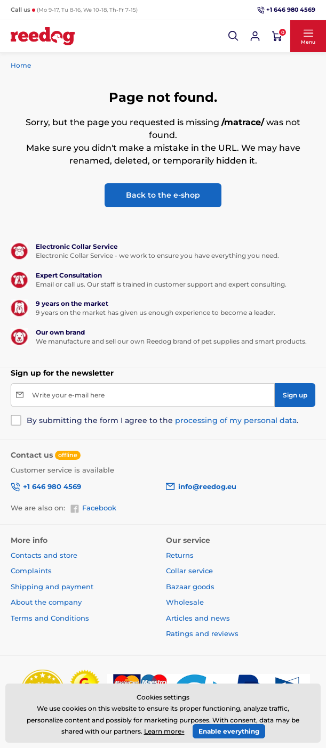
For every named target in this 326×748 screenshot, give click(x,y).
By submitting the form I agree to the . (162, 420)
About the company (46, 602)
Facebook (93, 508)
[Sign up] (295, 395)
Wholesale (185, 602)
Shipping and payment (52, 586)
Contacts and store (44, 555)
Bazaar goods (190, 586)
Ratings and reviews (202, 633)
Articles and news (198, 618)
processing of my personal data (236, 420)
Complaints (31, 570)
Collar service (189, 570)
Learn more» (164, 731)
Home (21, 65)
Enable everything (228, 731)
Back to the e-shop (163, 195)
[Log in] (255, 36)
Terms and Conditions (50, 618)
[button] (233, 36)
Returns (180, 555)
